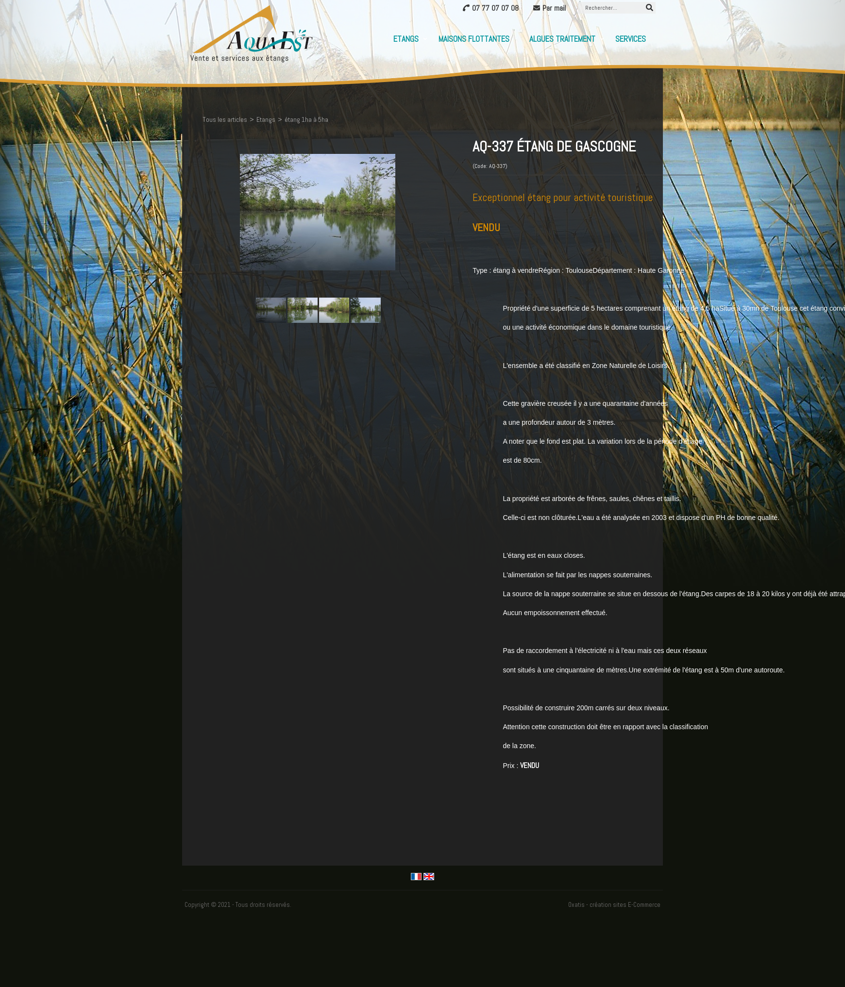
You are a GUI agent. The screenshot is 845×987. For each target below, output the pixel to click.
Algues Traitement (562, 38)
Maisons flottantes (474, 38)
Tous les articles (225, 119)
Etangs (406, 38)
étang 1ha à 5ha (306, 119)
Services (630, 38)
